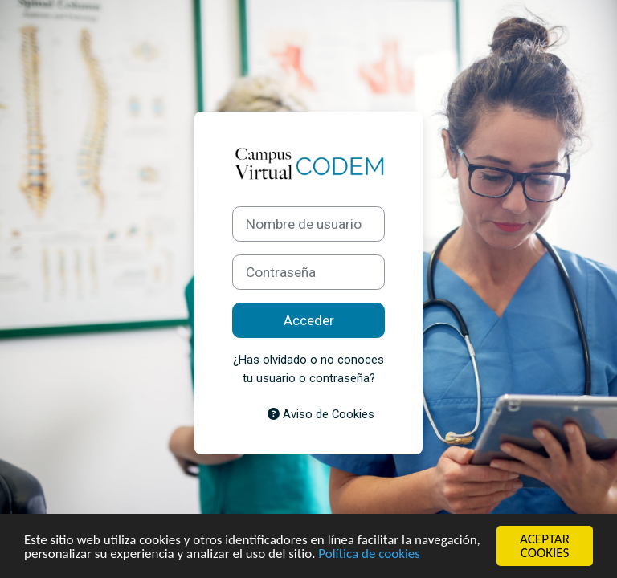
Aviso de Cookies (321, 414)
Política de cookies (369, 553)
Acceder (309, 320)
